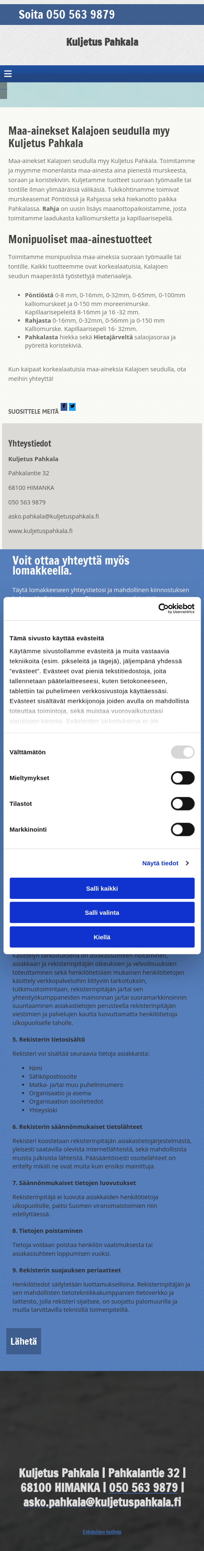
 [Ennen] (2, 86)
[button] (102, 14)
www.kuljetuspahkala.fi (40, 531)
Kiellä (101, 936)
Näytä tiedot (161, 863)
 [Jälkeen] (5, 86)
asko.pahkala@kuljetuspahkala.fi (53, 516)
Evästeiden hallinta (102, 1532)
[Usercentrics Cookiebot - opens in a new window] (158, 608)
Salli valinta (102, 912)
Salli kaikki (102, 888)
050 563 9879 (27, 502)
